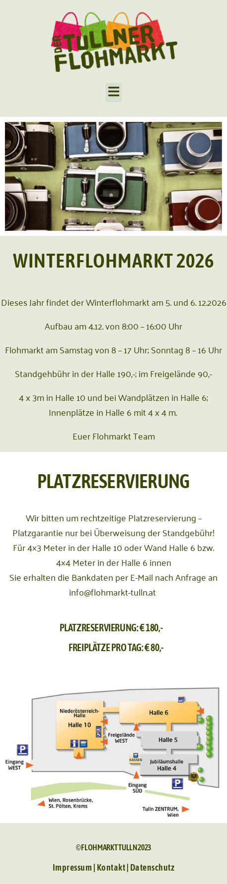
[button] (113, 92)
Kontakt (111, 867)
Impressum (73, 867)
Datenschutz (152, 867)
